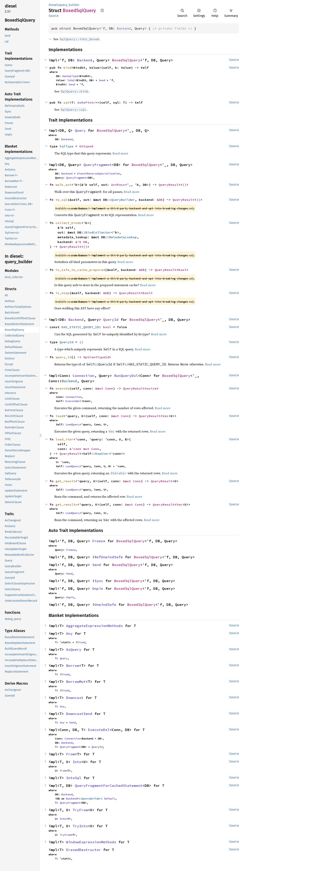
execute (62, 388)
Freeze (98, 541)
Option (89, 357)
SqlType (66, 146)
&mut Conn (104, 388)
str (92, 102)
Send (102, 80)
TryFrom (80, 810)
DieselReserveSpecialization (98, 173)
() (184, 185)
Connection (83, 375)
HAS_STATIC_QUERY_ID (80, 327)
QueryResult (169, 185)
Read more (120, 153)
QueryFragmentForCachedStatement (108, 785)
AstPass (118, 185)
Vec (166, 416)
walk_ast (63, 185)
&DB (160, 200)
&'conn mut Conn (84, 449)
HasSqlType (70, 76)
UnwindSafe (105, 604)
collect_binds (68, 223)
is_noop (62, 293)
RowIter (102, 454)
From (70, 754)
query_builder (69, 5)
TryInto (80, 826)
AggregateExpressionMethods (94, 625)
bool (182, 270)
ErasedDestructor (83, 849)
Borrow (72, 665)
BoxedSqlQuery (126, 60)
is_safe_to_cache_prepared (80, 270)
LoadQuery (72, 424)
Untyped (86, 146)
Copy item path (102, 10)
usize (152, 388)
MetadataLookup (123, 237)
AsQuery (73, 649)
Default (109, 798)
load (59, 416)
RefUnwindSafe (108, 557)
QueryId (110, 319)
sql (66, 102)
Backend (124, 28)
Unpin (97, 588)
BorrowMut (76, 681)
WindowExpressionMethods (91, 842)
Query (80, 130)
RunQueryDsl (126, 375)
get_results (66, 504)
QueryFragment (98, 164)
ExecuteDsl (73, 401)
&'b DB (81, 242)
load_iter (64, 439)
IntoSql (73, 778)
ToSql (71, 80)
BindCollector (98, 232)
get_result (65, 481)
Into (77, 762)
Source (54, 16)
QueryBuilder (123, 200)
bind (67, 68)
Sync (98, 580)
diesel (53, 5)
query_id (63, 357)
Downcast (75, 697)
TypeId (103, 357)
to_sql (61, 200)
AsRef (82, 102)
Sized (81, 642)
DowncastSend (79, 713)
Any (69, 633)
